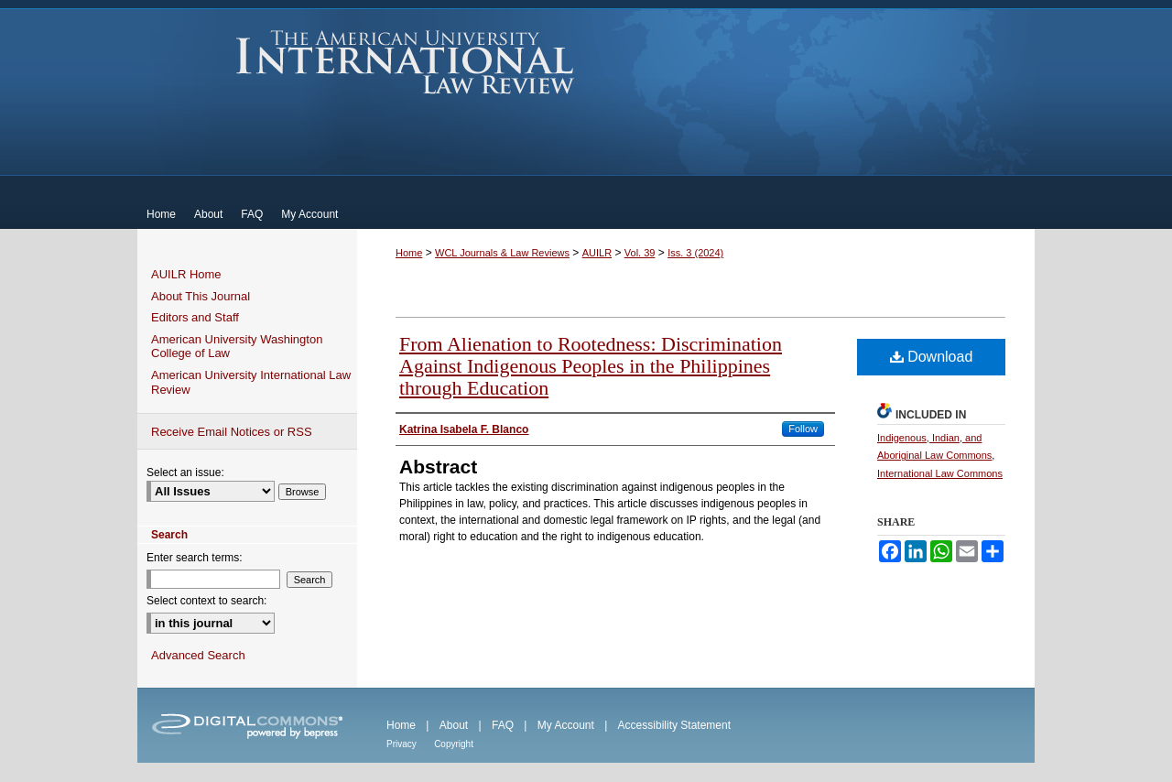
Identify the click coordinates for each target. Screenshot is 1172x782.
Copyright (453, 744)
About (454, 725)
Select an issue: (185, 472)
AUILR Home (186, 274)
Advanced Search (198, 655)
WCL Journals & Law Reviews (502, 252)
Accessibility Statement (674, 725)
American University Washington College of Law (236, 346)
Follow (803, 428)
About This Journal (200, 296)
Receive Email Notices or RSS (231, 432)
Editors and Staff (195, 317)
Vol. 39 (640, 252)
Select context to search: (206, 600)
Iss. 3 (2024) (695, 252)
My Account (565, 725)
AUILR (597, 252)
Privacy (401, 744)
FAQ (503, 725)
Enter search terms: (194, 557)
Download (931, 356)
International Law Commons (940, 473)
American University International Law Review (405, 62)
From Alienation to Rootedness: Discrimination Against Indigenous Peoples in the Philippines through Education (590, 365)
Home (409, 252)
